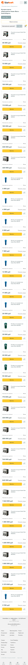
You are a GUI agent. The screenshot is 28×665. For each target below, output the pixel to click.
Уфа (2, 649)
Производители (13, 630)
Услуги (20, 630)
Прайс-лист (21, 633)
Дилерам (12, 633)
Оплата (2, 635)
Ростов (2, 647)
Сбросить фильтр (13, 22)
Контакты (20, 635)
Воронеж (12, 647)
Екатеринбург (4, 642)
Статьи (2, 630)
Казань (12, 645)
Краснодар (3, 645)
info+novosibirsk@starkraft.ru (14, 624)
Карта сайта (19, 657)
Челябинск (13, 642)
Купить (12, 47)
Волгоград (12, 652)
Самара (3, 640)
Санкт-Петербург (14, 640)
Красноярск (4, 652)
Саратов (12, 649)
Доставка (12, 635)
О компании (4, 633)
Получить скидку (22, 43)
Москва (2, 654)
